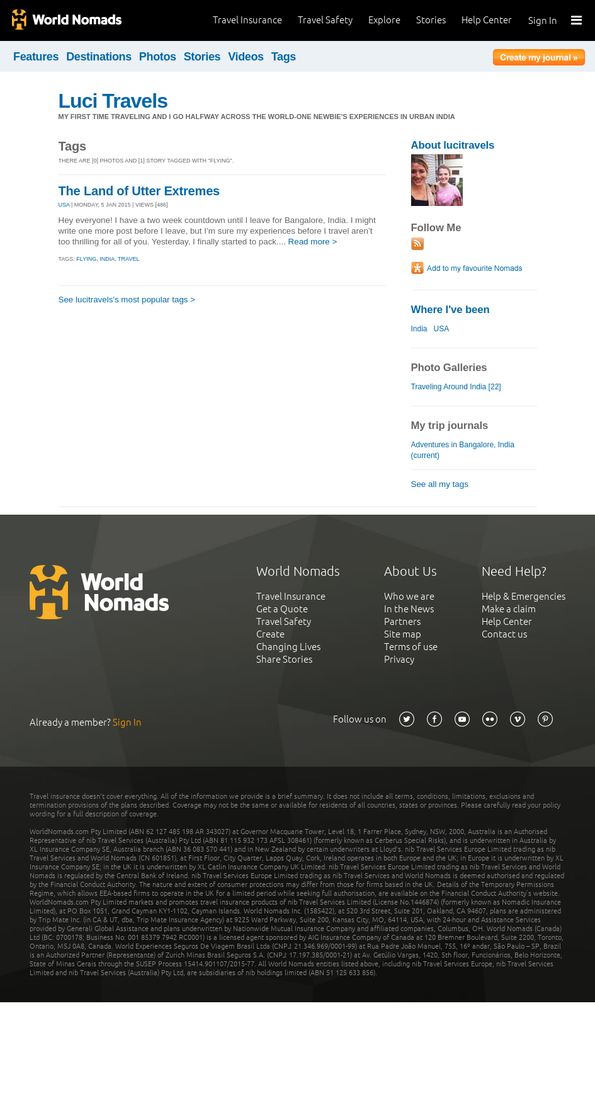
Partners (402, 621)
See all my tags (439, 484)
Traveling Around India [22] (456, 386)
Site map (402, 634)
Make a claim (509, 608)
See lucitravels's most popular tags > (127, 299)
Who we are (409, 596)
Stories (431, 19)
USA (64, 205)
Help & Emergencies (523, 596)
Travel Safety (325, 19)
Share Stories (284, 659)
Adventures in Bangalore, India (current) (462, 450)
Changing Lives (288, 646)
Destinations (99, 56)
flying (86, 259)
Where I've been (450, 310)
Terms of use (411, 646)
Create (270, 634)
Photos (157, 56)
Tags (283, 56)
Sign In (542, 20)
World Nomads (66, 20)
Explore (384, 19)
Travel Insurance (247, 19)
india (107, 259)
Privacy (399, 659)
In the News (409, 608)
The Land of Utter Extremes (139, 191)
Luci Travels (113, 100)
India (419, 328)
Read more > (312, 241)
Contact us (504, 634)
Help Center (487, 19)
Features (36, 56)
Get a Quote (282, 608)
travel (128, 259)
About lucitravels (453, 145)
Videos (246, 56)
